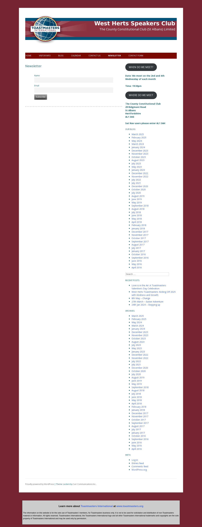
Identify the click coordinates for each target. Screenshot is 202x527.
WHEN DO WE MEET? (141, 67)
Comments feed (140, 466)
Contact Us (94, 55)
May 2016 (137, 264)
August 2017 (138, 244)
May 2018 (137, 218)
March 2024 (138, 143)
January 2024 (138, 147)
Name (37, 75)
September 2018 (140, 205)
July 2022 (136, 179)
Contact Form (135, 55)
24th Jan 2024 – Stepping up (146, 304)
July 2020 (136, 192)
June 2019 (137, 199)
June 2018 (137, 215)
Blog (60, 55)
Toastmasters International (97, 506)
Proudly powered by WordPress (39, 484)
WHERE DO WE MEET (141, 95)
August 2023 (138, 160)
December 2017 (140, 231)
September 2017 (140, 241)
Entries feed (138, 463)
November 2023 (140, 153)
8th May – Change (141, 298)
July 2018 (136, 212)
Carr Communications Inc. (84, 484)
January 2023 (138, 169)
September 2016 (140, 257)
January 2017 (138, 251)
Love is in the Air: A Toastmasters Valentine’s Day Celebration (149, 287)
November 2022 (140, 176)
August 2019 (138, 196)
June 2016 (137, 260)
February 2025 (139, 137)
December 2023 (140, 150)
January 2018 (138, 228)
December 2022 (140, 173)
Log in (135, 459)
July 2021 (136, 182)
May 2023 (137, 166)
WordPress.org (139, 469)
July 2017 (136, 247)
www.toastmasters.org (129, 506)
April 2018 (137, 221)
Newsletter (114, 55)
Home (28, 55)
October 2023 (139, 157)
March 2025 (138, 134)
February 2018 (139, 225)
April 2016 (137, 267)
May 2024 (137, 140)
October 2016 (139, 254)
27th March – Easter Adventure (147, 301)
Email (36, 85)
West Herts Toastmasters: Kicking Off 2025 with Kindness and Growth (154, 293)
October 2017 (139, 238)
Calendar (76, 55)
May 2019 (137, 202)
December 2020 (140, 186)
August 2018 (138, 208)
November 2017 (140, 234)
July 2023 (136, 163)
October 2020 (139, 189)
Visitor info (45, 55)
